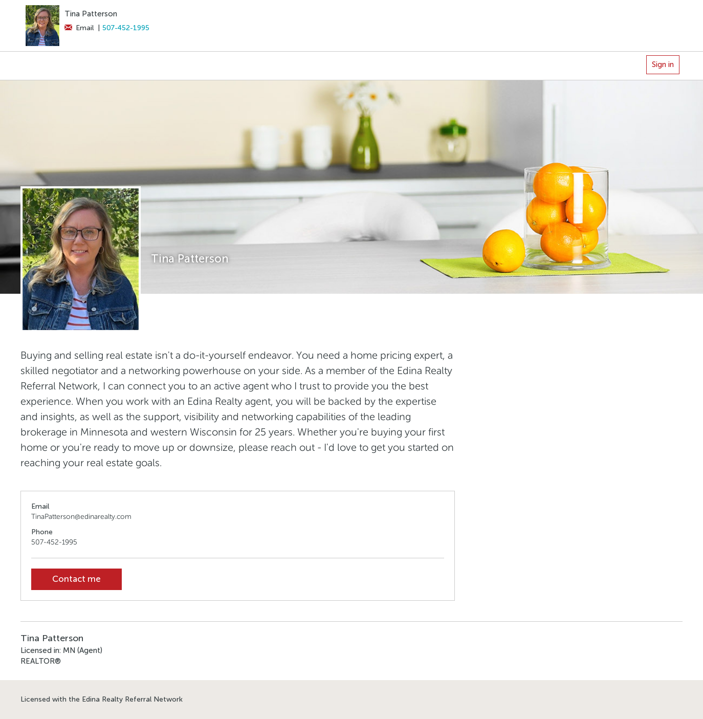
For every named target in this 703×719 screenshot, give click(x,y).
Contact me (76, 579)
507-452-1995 (125, 28)
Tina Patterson (90, 14)
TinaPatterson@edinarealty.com (81, 516)
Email (79, 28)
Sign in (663, 64)
